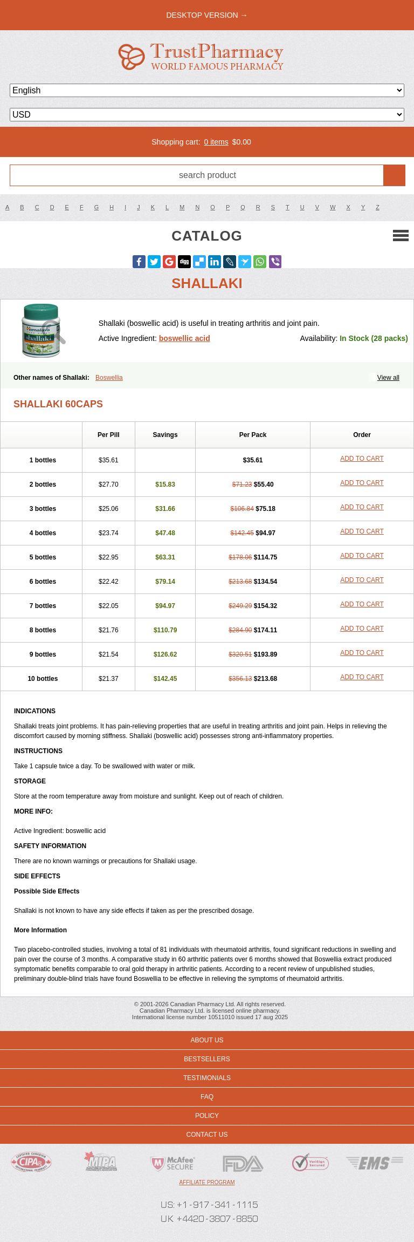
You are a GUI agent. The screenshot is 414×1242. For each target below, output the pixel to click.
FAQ (207, 1097)
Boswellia (109, 377)
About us (206, 1040)
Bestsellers (207, 1059)
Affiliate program (206, 1182)
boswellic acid (184, 338)
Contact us (207, 1134)
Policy (207, 1116)
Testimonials (207, 1078)
